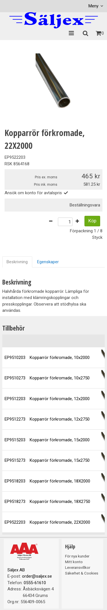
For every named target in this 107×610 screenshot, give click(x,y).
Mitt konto (74, 561)
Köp (92, 220)
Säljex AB (16, 570)
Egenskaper (48, 261)
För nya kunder (77, 556)
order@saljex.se (37, 576)
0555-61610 (35, 582)
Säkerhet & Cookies (81, 573)
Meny (93, 6)
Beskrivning (17, 261)
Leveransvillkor (77, 567)
